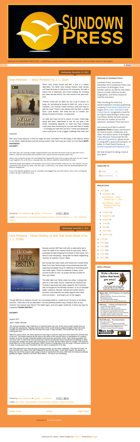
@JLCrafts (20, 402)
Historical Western (62, 217)
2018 (102, 246)
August (106, 219)
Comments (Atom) (54, 420)
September (107, 216)
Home (49, 411)
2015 (102, 257)
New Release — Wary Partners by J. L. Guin (38, 79)
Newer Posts (15, 411)
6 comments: (47, 213)
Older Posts (83, 411)
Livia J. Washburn (116, 109)
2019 (102, 243)
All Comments (106, 176)
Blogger (95, 437)
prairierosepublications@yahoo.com (113, 146)
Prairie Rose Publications (117, 107)
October (106, 212)
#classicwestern (22, 217)
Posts (102, 171)
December (107, 194)
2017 (102, 250)
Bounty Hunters (48, 217)
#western (55, 402)
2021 (102, 191)
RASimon (77, 437)
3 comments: (47, 398)
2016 (102, 254)
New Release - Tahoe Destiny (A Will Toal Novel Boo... (111, 205)
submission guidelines (107, 139)
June (105, 223)
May (105, 227)
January (106, 234)
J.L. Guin (74, 217)
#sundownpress (35, 217)
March (105, 231)
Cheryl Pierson (103, 112)
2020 (102, 239)
